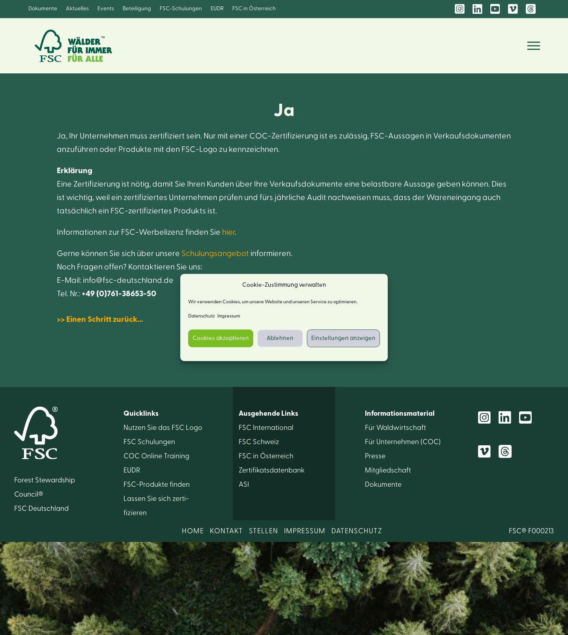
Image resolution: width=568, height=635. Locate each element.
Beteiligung (137, 8)
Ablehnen (280, 338)
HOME (193, 531)
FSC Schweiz (259, 442)
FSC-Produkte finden (156, 484)
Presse (375, 456)
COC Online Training (156, 456)
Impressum (228, 316)
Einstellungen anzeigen (343, 338)
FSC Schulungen (149, 442)
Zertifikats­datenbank (272, 470)
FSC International (266, 427)
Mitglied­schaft (388, 470)
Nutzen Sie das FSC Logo (162, 427)
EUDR (217, 8)
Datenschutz (201, 316)
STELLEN (263, 531)
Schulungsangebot (215, 254)
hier (228, 232)
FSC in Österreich (254, 8)
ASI (244, 484)
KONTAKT (226, 531)
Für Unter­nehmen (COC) (403, 442)
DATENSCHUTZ (356, 531)
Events (105, 8)
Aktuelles (77, 8)
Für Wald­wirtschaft (395, 427)
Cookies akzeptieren (220, 338)
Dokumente (42, 8)
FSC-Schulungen (181, 8)
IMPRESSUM (304, 531)
